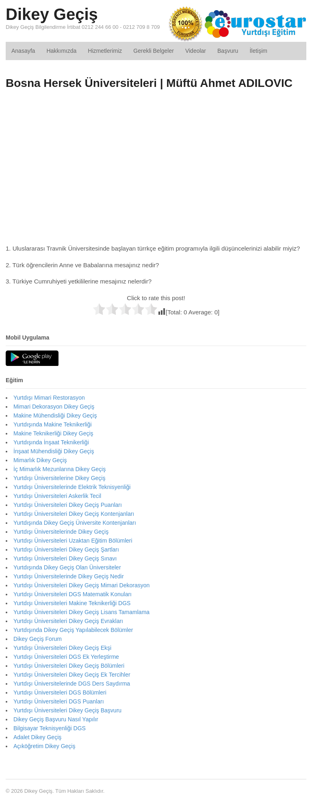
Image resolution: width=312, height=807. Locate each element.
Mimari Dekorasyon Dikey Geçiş (53, 406)
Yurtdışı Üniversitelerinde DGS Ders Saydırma (71, 683)
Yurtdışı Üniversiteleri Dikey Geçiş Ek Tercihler (71, 674)
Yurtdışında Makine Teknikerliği (52, 424)
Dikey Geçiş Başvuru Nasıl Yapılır (55, 719)
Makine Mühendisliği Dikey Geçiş (55, 415)
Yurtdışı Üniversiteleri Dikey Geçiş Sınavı (65, 558)
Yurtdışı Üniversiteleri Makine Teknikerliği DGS (71, 603)
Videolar (195, 51)
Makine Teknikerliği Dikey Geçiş (53, 433)
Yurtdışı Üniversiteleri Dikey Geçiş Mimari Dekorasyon (81, 585)
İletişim (258, 51)
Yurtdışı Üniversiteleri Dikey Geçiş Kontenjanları (73, 514)
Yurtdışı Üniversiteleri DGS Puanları (58, 701)
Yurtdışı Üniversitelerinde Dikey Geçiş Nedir (68, 576)
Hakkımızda (61, 51)
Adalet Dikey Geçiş (37, 737)
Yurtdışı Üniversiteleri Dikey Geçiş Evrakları (68, 621)
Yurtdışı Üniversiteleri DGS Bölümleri (59, 692)
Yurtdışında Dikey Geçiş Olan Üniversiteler (67, 567)
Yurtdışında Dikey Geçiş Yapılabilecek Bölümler (73, 630)
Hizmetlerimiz (105, 51)
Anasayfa (23, 51)
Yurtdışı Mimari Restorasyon (49, 397)
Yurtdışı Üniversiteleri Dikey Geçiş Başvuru (67, 710)
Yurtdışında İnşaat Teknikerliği (51, 442)
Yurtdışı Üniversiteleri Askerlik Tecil (57, 496)
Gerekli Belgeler (153, 51)
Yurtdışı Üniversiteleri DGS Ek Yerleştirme (66, 656)
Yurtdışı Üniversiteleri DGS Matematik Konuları (72, 594)
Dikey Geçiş (52, 14)
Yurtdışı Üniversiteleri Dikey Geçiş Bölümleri (68, 665)
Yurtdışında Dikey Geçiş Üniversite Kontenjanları (74, 522)
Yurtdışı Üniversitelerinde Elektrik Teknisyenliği (71, 487)
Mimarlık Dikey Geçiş (40, 460)
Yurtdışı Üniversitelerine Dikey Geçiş (59, 478)
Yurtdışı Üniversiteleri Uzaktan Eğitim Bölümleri (72, 540)
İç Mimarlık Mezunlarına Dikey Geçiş (59, 469)
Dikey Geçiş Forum (37, 639)
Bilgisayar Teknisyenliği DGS (49, 728)
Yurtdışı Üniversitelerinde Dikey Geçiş (60, 531)
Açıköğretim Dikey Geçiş (44, 746)
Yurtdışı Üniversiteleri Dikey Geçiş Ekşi (62, 648)
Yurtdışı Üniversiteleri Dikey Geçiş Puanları (67, 505)
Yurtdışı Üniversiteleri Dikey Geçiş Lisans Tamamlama (81, 612)
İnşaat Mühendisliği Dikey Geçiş (53, 451)
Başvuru (227, 51)
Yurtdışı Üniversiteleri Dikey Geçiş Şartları (66, 549)
